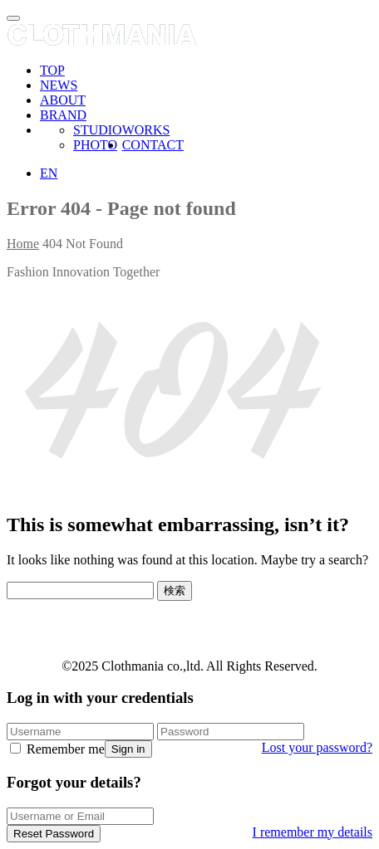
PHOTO (95, 145)
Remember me (57, 749)
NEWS (58, 85)
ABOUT (63, 100)
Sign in (128, 749)
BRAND (63, 115)
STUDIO (97, 130)
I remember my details (312, 832)
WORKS (146, 130)
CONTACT (153, 145)
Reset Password (53, 833)
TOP (52, 70)
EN (48, 173)
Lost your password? (317, 747)
